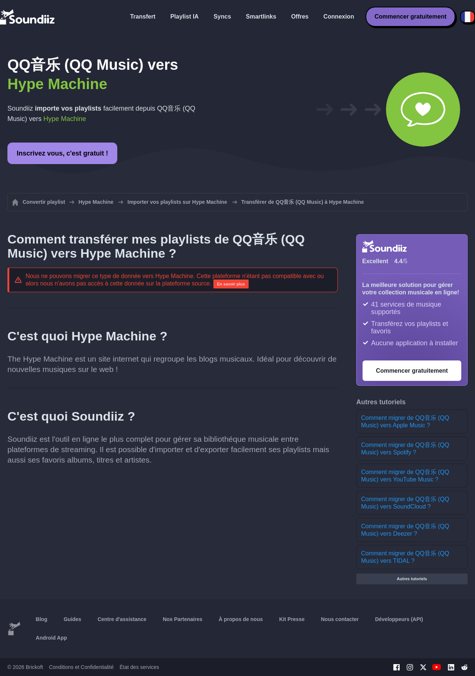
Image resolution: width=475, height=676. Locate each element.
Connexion (339, 16)
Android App (51, 638)
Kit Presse (291, 619)
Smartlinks (261, 16)
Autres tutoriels (412, 579)
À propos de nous (241, 619)
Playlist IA (184, 16)
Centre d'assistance (122, 619)
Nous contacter (340, 619)
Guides (72, 619)
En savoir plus (231, 284)
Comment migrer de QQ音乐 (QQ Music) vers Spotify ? (405, 448)
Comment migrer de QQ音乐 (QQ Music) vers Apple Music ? (405, 421)
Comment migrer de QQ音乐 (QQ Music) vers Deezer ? (405, 530)
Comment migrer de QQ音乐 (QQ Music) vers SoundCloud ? (405, 503)
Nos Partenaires (183, 619)
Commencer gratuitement (410, 16)
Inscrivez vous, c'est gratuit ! (62, 153)
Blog (41, 619)
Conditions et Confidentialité (81, 667)
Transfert (142, 16)
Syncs (222, 16)
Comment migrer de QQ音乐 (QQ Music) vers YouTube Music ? (405, 476)
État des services (139, 667)
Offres (299, 16)
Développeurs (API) (399, 619)
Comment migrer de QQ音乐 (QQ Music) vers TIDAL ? (405, 557)
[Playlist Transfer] (28, 16)
